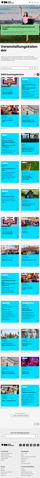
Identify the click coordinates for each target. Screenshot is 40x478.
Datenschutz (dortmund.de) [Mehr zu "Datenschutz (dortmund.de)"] (26, 472)
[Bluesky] (31, 445)
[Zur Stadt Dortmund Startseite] (7, 2)
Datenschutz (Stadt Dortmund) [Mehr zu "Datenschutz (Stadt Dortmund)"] (27, 473)
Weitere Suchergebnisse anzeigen (20, 415)
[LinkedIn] (38, 445)
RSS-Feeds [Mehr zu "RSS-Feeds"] (3, 475)
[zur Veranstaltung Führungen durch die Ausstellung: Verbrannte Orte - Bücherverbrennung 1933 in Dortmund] (10, 144)
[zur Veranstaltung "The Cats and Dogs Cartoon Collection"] (10, 88)
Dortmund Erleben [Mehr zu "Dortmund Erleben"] (4, 458)
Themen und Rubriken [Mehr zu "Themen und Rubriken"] (5, 455)
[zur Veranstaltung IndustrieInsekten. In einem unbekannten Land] (10, 340)
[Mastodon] (27, 445)
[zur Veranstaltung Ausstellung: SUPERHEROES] (30, 368)
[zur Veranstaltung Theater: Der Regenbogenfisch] (30, 312)
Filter (35, 68)
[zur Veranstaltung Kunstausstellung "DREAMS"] (30, 340)
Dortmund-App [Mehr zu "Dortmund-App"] (24, 453)
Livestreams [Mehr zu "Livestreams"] (23, 460)
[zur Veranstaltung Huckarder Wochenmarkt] (30, 256)
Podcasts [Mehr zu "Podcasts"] (23, 461)
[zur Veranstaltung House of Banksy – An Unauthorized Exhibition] (30, 116)
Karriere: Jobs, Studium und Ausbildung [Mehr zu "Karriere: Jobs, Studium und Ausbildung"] (28, 456)
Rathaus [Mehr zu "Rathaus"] (2, 460)
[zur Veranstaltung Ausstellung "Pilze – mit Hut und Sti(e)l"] (30, 200)
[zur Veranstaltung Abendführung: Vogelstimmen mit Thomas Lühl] (30, 172)
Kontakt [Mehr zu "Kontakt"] (22, 468)
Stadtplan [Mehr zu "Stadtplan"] (3, 470)
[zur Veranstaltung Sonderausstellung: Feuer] (10, 116)
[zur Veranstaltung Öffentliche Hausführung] (30, 396)
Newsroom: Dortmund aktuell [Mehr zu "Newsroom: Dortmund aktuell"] (6, 456)
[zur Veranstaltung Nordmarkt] (30, 228)
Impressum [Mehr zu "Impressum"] (23, 470)
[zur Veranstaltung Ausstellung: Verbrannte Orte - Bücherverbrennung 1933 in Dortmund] (30, 88)
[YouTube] (34, 445)
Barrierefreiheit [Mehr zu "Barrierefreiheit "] (4, 473)
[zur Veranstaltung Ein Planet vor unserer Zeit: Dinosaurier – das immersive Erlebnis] (30, 144)
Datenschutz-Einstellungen (26, 475)
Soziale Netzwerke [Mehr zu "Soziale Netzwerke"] (24, 458)
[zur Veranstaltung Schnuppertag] (10, 312)
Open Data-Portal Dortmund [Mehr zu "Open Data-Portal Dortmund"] (6, 472)
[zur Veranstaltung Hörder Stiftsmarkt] (10, 256)
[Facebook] (20, 445)
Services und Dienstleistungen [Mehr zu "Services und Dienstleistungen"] (6, 453)
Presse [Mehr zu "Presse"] (22, 455)
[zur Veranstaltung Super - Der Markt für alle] (10, 396)
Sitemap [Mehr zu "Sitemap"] (2, 468)
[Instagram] (24, 445)
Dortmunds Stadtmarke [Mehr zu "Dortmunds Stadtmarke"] (25, 463)
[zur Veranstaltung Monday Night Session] (10, 200)
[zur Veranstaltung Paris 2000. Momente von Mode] (10, 172)
